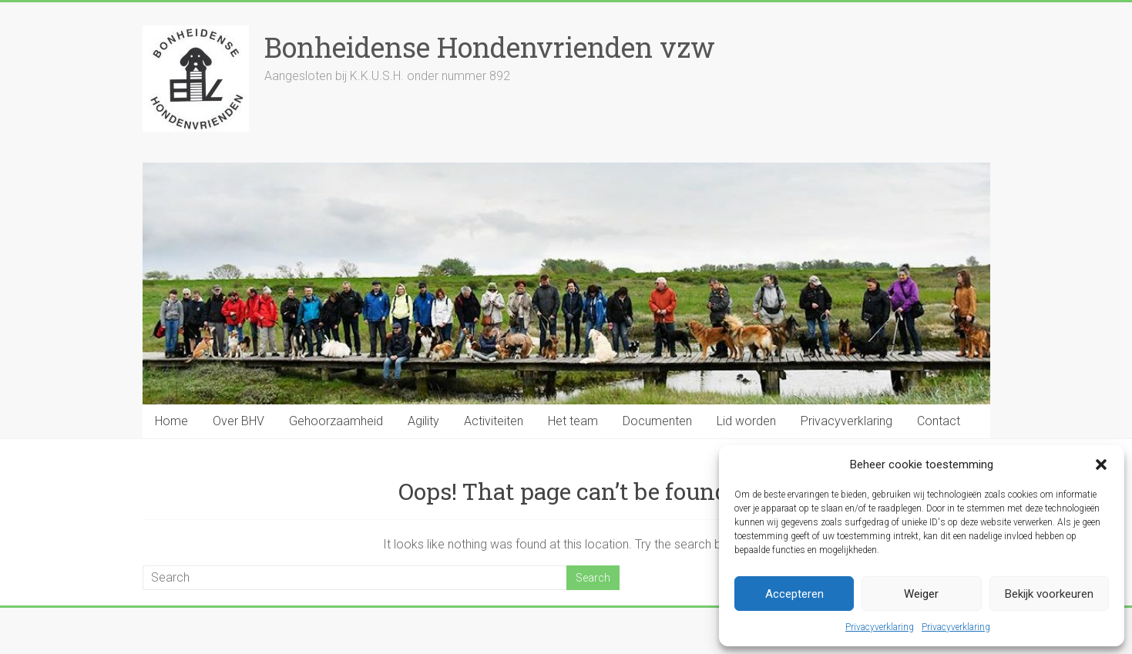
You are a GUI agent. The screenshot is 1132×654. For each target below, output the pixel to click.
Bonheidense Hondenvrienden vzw (489, 47)
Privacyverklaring (879, 627)
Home (171, 421)
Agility (423, 421)
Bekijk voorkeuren (1049, 594)
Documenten (657, 421)
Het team (573, 421)
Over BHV (238, 421)
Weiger (921, 594)
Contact (938, 421)
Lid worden (746, 421)
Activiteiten (493, 421)
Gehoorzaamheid (336, 421)
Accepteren (794, 594)
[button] (1101, 464)
